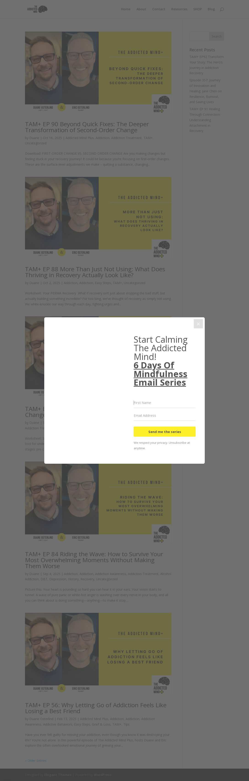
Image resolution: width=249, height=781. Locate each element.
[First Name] (165, 402)
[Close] (198, 323)
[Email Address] (165, 415)
